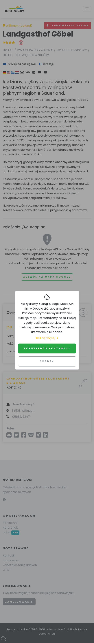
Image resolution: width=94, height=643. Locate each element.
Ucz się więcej (47, 338)
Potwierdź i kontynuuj (47, 348)
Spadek (47, 361)
